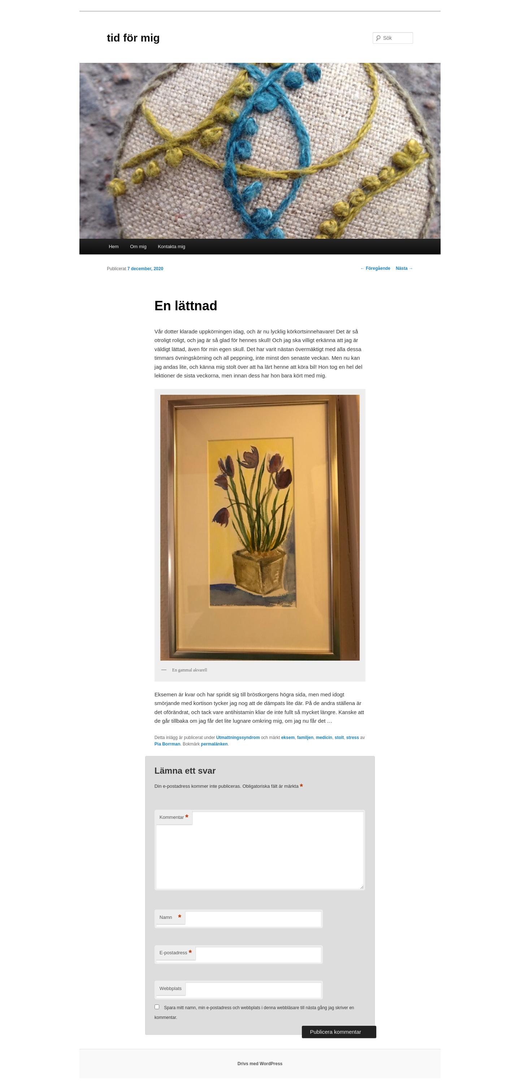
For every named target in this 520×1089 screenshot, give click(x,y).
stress (352, 737)
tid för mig (133, 38)
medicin (324, 737)
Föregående (375, 268)
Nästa (404, 268)
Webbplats (171, 988)
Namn (170, 917)
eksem (288, 737)
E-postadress (176, 953)
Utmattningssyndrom (238, 737)
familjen (305, 737)
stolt (339, 737)
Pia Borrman (167, 744)
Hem (113, 246)
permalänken (214, 744)
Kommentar (174, 817)
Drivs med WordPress (260, 1063)
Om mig (138, 246)
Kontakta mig (171, 246)
